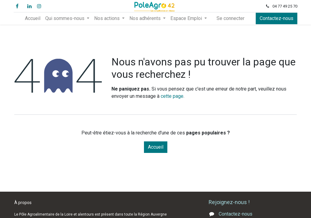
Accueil (155, 147)
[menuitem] (32, 18)
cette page (172, 96)
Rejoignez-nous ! (230, 202)
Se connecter (230, 18)
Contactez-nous (276, 18)
